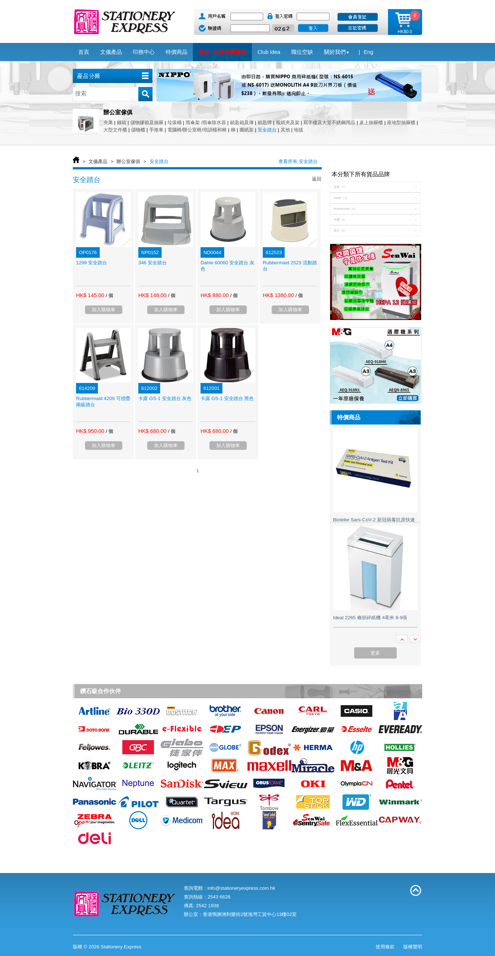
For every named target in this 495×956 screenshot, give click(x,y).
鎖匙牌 (265, 122)
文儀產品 (97, 161)
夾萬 (108, 122)
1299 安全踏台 (91, 262)
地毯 (298, 130)
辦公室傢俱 (128, 161)
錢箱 (121, 122)
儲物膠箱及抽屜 (146, 122)
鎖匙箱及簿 (242, 122)
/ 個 (109, 295)
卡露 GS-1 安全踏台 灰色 (164, 398)
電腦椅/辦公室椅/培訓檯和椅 (197, 130)
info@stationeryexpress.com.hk (241, 888)
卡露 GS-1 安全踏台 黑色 (227, 398)
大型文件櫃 (115, 130)
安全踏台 (267, 130)
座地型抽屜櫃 (401, 122)
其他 (285, 130)
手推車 (156, 130)
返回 (316, 179)
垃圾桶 (174, 122)
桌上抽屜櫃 (371, 122)
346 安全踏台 (152, 262)
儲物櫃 (138, 130)
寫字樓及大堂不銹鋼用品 (329, 122)
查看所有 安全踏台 (298, 161)
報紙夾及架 (288, 122)
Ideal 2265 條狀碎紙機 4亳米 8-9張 (370, 617)
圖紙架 (246, 130)
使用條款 (385, 946)
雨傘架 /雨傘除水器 (206, 122)
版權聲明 (412, 946)
